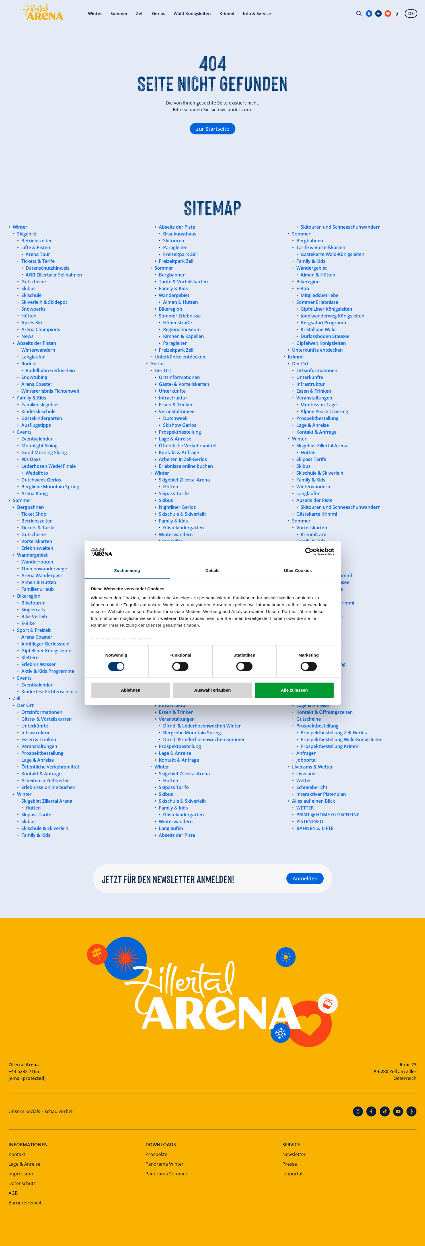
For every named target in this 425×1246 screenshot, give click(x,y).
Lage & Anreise (24, 1164)
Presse (289, 1164)
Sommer (92, 14)
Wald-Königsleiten (168, 14)
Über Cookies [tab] (298, 570)
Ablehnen (130, 690)
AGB (13, 1193)
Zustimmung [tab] (127, 570)
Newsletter (294, 1154)
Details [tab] (213, 570)
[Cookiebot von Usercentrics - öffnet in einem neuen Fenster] (309, 551)
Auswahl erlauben (212, 690)
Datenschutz (22, 1183)
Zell (114, 14)
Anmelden (305, 878)
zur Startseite (212, 128)
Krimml (204, 14)
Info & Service (235, 14)
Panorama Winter (164, 1164)
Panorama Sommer (166, 1174)
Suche (358, 14)
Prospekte (156, 1154)
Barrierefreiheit (25, 1203)
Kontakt (17, 1154)
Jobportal (292, 1174)
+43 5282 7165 (24, 1071)
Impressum (21, 1174)
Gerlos (133, 14)
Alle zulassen (294, 690)
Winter (67, 14)
